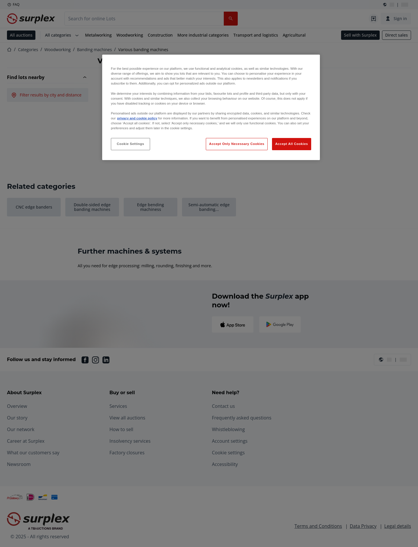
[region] (211, 107)
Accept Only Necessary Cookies (236, 144)
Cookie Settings (130, 144)
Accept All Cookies (291, 144)
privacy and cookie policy (137, 118)
